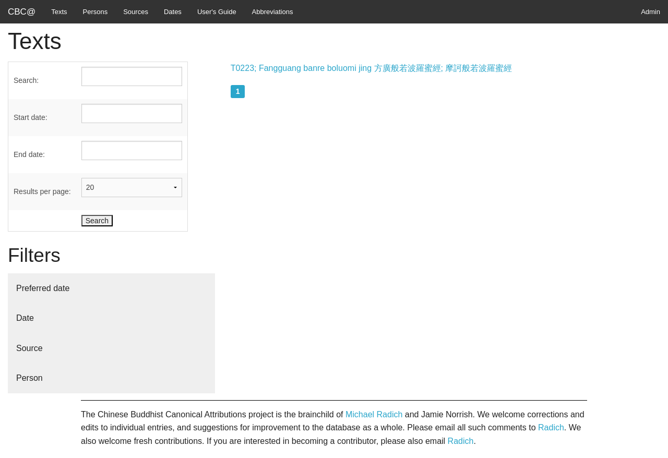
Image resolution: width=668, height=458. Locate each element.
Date (25, 318)
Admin (650, 12)
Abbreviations (272, 12)
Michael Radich (373, 414)
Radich (551, 427)
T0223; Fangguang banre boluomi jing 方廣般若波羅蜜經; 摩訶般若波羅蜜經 (371, 68)
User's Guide (216, 12)
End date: (29, 154)
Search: (26, 80)
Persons (95, 12)
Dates (173, 12)
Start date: (30, 117)
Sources (135, 12)
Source (29, 348)
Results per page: (42, 191)
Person (29, 377)
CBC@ (21, 12)
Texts (59, 12)
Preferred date (42, 288)
